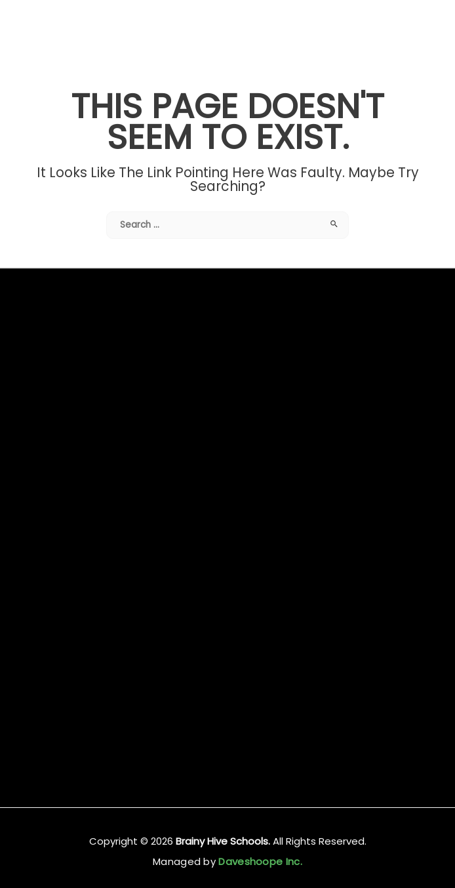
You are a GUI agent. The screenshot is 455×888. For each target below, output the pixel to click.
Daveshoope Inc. (259, 861)
